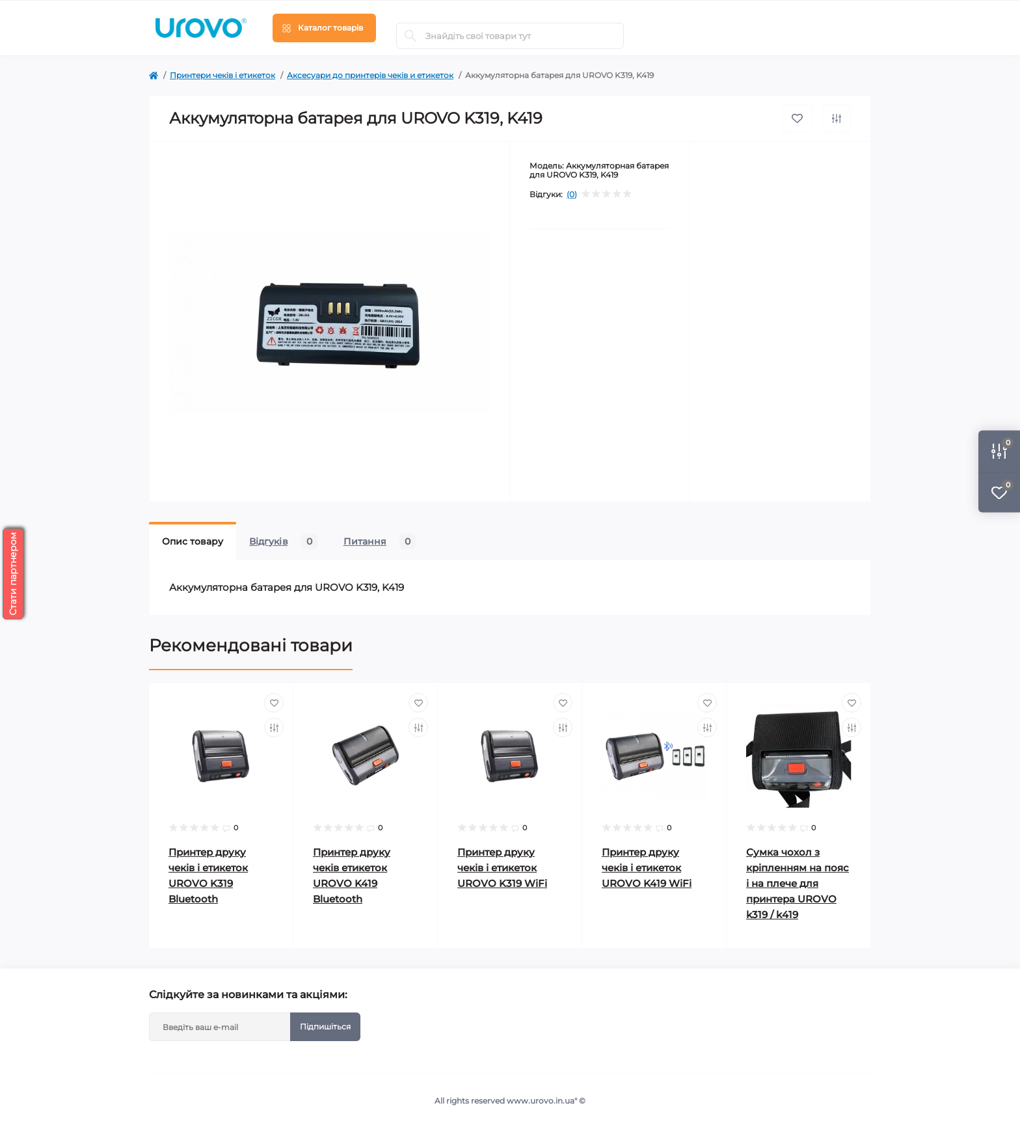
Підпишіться (325, 1026)
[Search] (410, 36)
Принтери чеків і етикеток (222, 75)
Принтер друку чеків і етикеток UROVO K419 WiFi (646, 867)
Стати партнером (13, 574)
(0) (572, 194)
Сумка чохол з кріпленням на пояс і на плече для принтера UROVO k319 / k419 (797, 883)
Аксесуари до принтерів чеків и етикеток (370, 75)
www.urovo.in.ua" (542, 1101)
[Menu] (324, 28)
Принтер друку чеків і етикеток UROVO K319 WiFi (502, 867)
